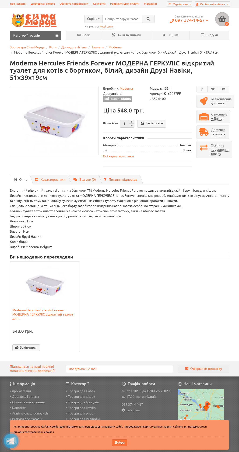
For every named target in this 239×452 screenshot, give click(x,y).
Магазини (150, 3)
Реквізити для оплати (124, 3)
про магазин (18, 3)
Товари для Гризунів (82, 402)
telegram (132, 410)
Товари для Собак (80, 391)
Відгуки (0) (84, 179)
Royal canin (106, 26)
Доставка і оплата (43, 3)
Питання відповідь (120, 179)
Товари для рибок (80, 413)
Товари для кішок (80, 396)
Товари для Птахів (81, 408)
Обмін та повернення (74, 3)
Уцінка (171, 35)
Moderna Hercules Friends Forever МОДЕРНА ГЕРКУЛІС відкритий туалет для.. (42, 314)
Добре (120, 442)
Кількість (110, 123)
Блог (83, 35)
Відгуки (209, 35)
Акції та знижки (126, 35)
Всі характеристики (118, 156)
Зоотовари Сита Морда (27, 47)
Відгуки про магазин (26, 419)
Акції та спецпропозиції (29, 413)
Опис (20, 179)
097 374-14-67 (132, 404)
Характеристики (50, 179)
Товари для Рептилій (83, 419)
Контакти (99, 3)
